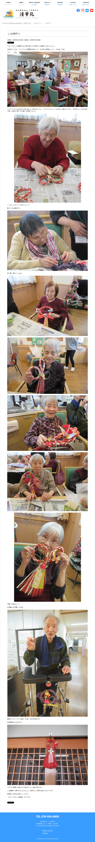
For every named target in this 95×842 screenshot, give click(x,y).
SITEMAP (45, 833)
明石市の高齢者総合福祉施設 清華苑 (20, 14)
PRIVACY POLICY (47, 830)
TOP (17, 23)
